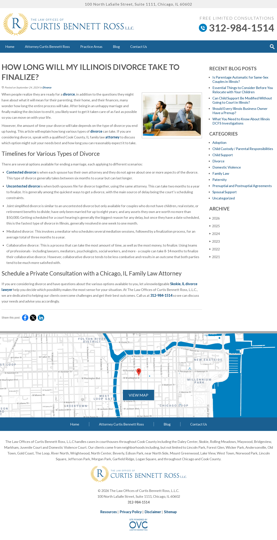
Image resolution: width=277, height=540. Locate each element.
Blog (116, 46)
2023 (214, 241)
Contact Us (138, 46)
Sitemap (170, 512)
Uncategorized (223, 198)
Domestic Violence (226, 167)
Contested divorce (21, 172)
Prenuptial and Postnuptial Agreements (242, 186)
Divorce (46, 87)
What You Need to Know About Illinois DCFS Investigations (241, 121)
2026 (214, 218)
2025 (214, 226)
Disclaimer (153, 512)
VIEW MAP (138, 395)
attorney (112, 137)
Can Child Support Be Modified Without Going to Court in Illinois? (242, 100)
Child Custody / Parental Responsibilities (242, 149)
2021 (214, 256)
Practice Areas (91, 46)
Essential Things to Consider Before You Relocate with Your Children (242, 90)
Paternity (219, 179)
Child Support (222, 155)
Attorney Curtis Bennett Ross (47, 46)
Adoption (219, 142)
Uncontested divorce (23, 186)
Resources (108, 512)
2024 (214, 233)
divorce (69, 94)
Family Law (220, 173)
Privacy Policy (131, 512)
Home (9, 46)
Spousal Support (224, 192)
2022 (214, 249)
